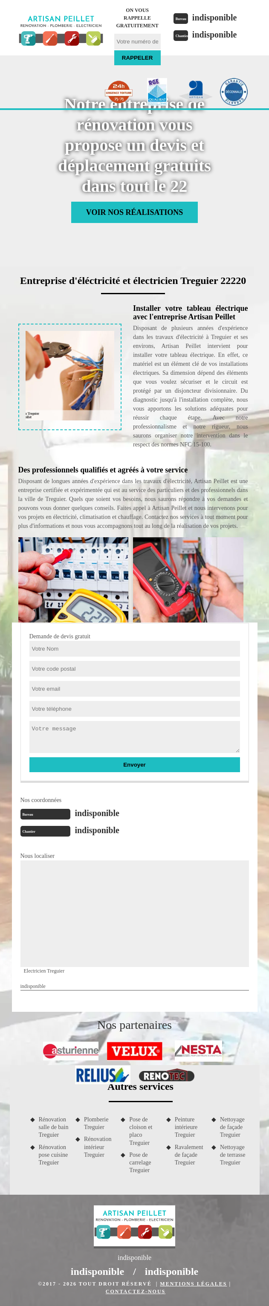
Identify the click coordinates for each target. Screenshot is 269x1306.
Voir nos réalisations (134, 212)
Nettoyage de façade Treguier (232, 1127)
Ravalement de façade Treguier (189, 1155)
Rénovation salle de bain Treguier (54, 1127)
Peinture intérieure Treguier (186, 1127)
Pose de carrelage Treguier (140, 1162)
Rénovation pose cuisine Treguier (53, 1155)
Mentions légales (193, 1284)
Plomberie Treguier (96, 1123)
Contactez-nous (135, 1291)
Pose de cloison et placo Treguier (140, 1131)
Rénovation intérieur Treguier (98, 1147)
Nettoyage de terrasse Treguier (232, 1155)
